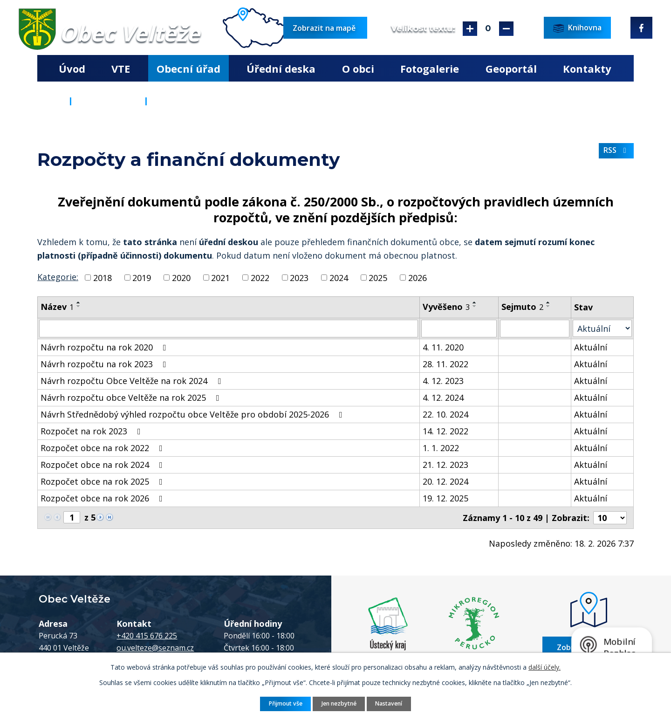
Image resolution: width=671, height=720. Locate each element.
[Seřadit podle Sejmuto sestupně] (548, 306)
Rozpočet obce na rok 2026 (103, 498)
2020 (181, 277)
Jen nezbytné (339, 703)
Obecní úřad (188, 68)
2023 (299, 277)
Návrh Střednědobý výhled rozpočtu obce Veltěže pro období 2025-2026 (193, 414)
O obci (358, 68)
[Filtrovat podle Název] (228, 328)
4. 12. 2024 (443, 397)
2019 (141, 277)
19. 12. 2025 (445, 498)
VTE (120, 68)
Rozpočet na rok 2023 (92, 431)
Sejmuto (522, 306)
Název (57, 306)
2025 (378, 277)
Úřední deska (280, 68)
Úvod (72, 68)
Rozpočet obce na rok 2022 (103, 447)
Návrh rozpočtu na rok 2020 (105, 347)
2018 (102, 277)
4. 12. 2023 (443, 380)
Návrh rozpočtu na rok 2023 (105, 364)
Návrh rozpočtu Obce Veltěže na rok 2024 (133, 380)
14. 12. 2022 (445, 431)
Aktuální (590, 347)
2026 (417, 277)
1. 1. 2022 (441, 447)
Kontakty (587, 68)
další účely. (544, 667)
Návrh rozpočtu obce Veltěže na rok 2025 (132, 397)
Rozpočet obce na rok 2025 (103, 481)
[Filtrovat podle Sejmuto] (534, 328)
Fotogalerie (429, 68)
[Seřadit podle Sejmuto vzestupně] (548, 302)
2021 (220, 277)
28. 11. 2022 (445, 364)
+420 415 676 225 (146, 636)
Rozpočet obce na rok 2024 (103, 464)
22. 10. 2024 (445, 414)
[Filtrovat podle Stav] (602, 328)
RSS (616, 150)
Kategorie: (57, 276)
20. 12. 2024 (445, 481)
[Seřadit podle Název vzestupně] (79, 302)
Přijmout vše (285, 703)
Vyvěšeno (446, 306)
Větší (470, 28)
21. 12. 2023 (445, 464)
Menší (506, 28)
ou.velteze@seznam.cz (155, 648)
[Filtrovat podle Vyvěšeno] (459, 328)
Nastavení (388, 703)
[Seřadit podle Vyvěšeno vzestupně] (475, 302)
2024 (338, 277)
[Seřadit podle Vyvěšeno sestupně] (475, 306)
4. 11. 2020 (443, 347)
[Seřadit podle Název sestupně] (79, 306)
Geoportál (511, 68)
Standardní (488, 28)
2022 (260, 277)
